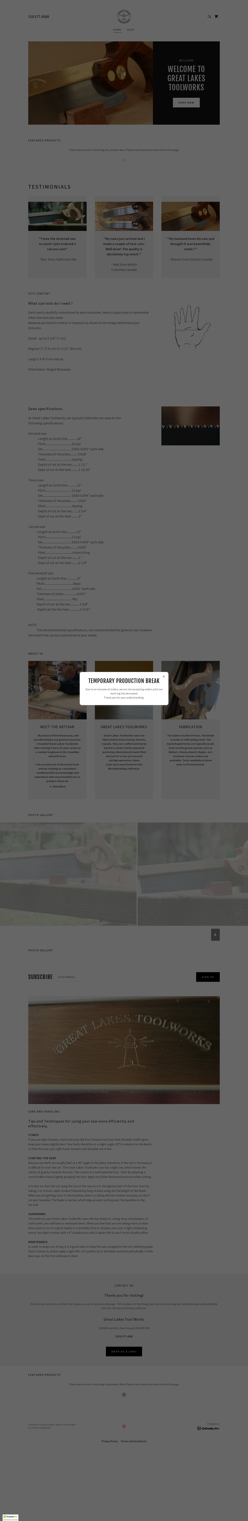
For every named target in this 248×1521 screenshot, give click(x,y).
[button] (10, 1517)
